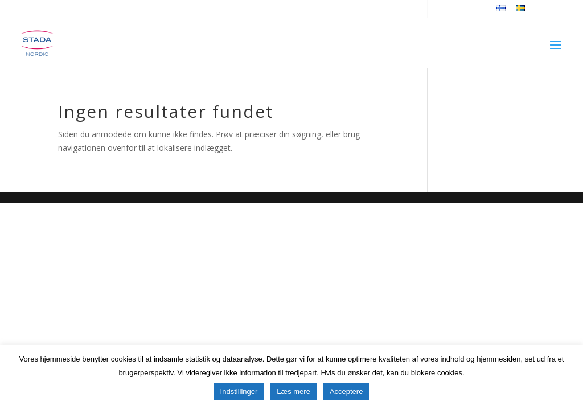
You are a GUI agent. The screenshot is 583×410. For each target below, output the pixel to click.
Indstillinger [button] (239, 391)
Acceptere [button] (346, 391)
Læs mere (293, 391)
